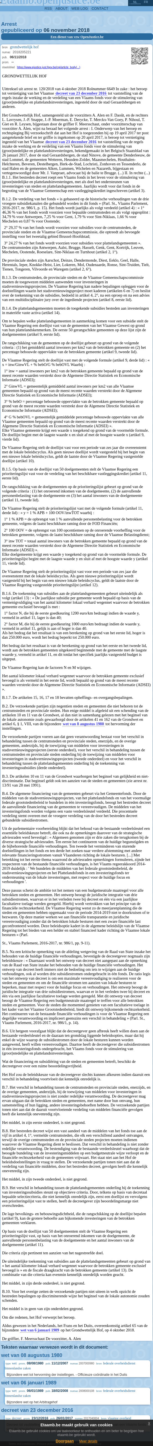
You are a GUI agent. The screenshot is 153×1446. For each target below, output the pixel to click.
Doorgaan (65, 1441)
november (63, 30)
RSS (48, 8)
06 (47, 30)
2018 (84, 30)
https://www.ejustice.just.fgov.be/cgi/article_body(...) (48, 67)
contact (100, 8)
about (62, 8)
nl (135, 2)
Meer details (88, 1441)
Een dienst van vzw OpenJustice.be (77, 37)
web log (79, 8)
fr (146, 2)
